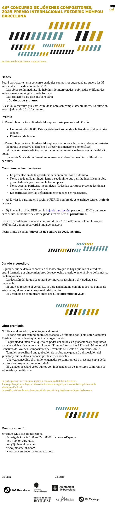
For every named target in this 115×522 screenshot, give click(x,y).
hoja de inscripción (57, 210)
